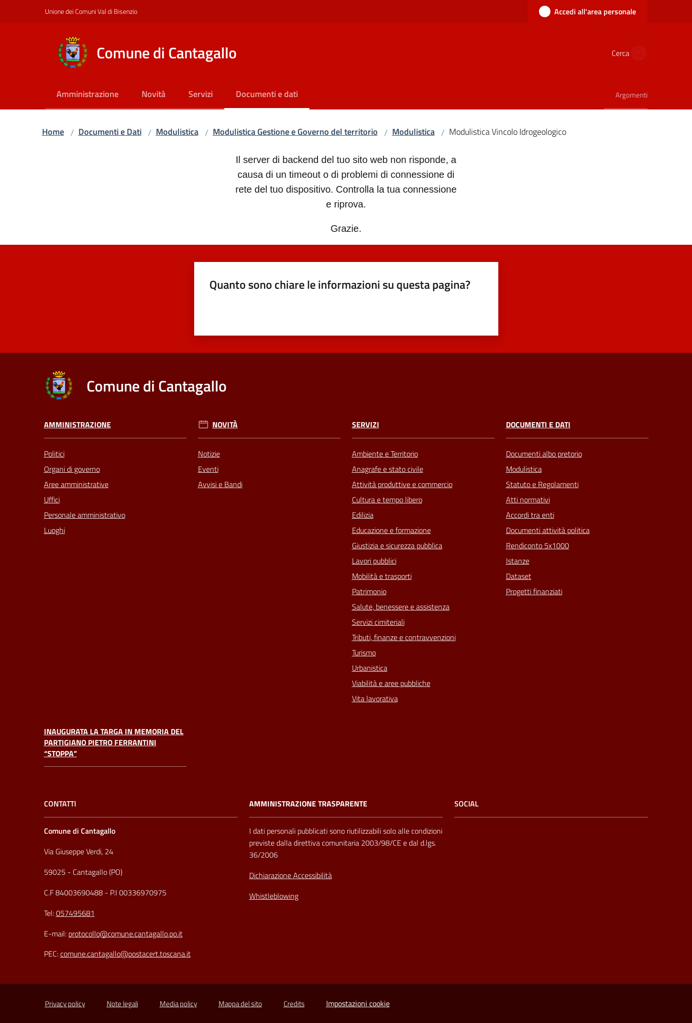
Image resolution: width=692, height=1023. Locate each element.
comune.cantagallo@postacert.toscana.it (125, 953)
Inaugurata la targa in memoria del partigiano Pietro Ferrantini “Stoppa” (114, 742)
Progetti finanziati (534, 591)
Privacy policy (65, 1003)
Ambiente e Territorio (385, 453)
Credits (294, 1003)
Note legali (122, 1003)
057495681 (75, 913)
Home (53, 131)
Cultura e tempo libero (387, 499)
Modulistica (177, 131)
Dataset (518, 576)
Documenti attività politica (548, 530)
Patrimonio (369, 591)
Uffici (52, 499)
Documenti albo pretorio (544, 453)
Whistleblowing (273, 896)
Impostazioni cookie (358, 1003)
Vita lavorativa (375, 698)
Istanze (517, 560)
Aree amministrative (76, 484)
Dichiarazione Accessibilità (290, 875)
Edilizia (362, 515)
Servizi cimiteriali (378, 622)
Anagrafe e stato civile (387, 469)
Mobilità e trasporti (382, 576)
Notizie (209, 453)
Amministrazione (77, 424)
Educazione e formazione (391, 530)
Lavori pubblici (374, 560)
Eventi (208, 469)
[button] (636, 53)
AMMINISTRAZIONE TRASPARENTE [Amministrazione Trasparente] (308, 803)
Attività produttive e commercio (402, 484)
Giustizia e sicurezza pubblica (397, 545)
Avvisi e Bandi (220, 484)
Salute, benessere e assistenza (401, 606)
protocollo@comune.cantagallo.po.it (125, 933)
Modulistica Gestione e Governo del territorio (295, 131)
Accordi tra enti (530, 515)
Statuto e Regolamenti (542, 484)
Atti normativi (528, 499)
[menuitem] (87, 94)
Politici (54, 453)
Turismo (364, 652)
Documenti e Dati (110, 131)
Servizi (365, 424)
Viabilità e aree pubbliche (391, 683)
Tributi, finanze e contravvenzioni (404, 637)
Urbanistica (369, 668)
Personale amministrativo (84, 515)
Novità (225, 424)
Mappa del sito (240, 1003)
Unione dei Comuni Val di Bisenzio (91, 11)
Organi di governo (72, 469)
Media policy (178, 1003)
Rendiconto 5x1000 (537, 545)
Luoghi (54, 530)
